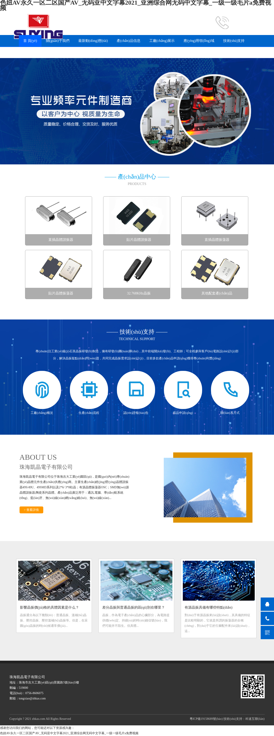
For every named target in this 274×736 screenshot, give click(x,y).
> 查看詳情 (31, 510)
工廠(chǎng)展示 (162, 41)
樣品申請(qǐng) (73, 52)
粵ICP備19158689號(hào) (206, 718)
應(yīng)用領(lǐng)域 (198, 41)
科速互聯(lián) (254, 718)
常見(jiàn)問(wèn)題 (38, 52)
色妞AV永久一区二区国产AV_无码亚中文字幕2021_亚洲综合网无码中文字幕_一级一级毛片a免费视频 (69, 733)
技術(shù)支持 (234, 41)
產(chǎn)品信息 (128, 41)
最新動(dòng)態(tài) (93, 41)
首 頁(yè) (30, 41)
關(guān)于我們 (57, 41)
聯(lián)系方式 (105, 52)
